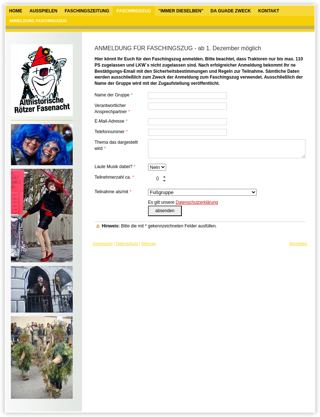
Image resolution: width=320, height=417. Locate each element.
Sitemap (148, 243)
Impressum (102, 243)
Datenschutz (127, 243)
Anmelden (298, 243)
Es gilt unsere (183, 202)
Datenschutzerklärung (197, 202)
